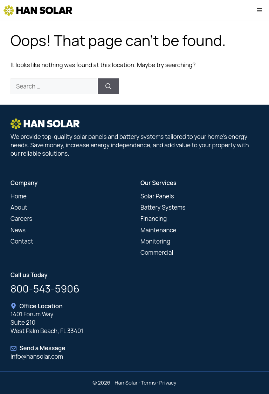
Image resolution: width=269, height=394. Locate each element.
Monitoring (155, 241)
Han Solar (44, 10)
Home (19, 196)
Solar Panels (157, 196)
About (19, 207)
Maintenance (158, 230)
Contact (22, 241)
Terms (148, 382)
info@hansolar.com (37, 356)
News (18, 230)
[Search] (108, 86)
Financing (153, 218)
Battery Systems (163, 207)
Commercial (156, 252)
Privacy (167, 382)
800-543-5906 (45, 289)
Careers (21, 218)
